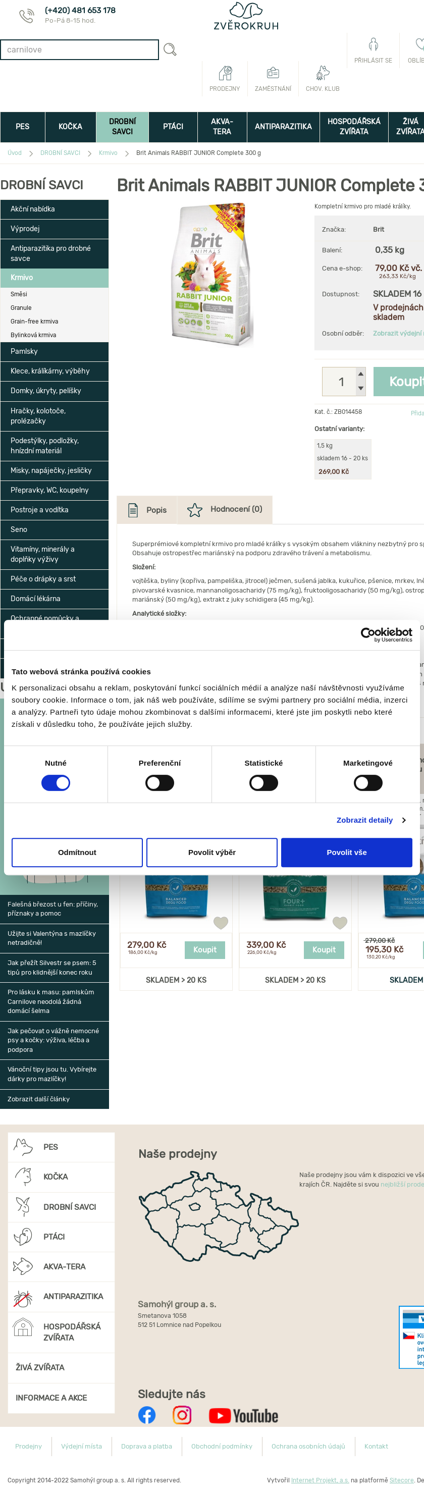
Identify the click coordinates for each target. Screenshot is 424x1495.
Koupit (205, 949)
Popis (156, 510)
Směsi (19, 294)
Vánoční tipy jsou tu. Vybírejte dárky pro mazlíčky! (52, 1074)
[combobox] (79, 49)
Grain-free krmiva (34, 321)
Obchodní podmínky (221, 1446)
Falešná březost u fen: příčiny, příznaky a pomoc (53, 909)
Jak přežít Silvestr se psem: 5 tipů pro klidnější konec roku (52, 967)
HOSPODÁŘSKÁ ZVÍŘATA (354, 127)
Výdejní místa (81, 1446)
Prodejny (224, 78)
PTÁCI (173, 127)
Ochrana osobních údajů (308, 1446)
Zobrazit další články (39, 1099)
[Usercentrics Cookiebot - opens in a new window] (368, 635)
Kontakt (376, 1446)
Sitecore (402, 1480)
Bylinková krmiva (33, 335)
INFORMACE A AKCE (51, 1398)
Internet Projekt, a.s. (320, 1480)
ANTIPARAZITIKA (283, 127)
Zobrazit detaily (365, 820)
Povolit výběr (212, 852)
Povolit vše (347, 852)
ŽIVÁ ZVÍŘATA (40, 1367)
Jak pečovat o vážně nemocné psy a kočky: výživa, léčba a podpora (53, 1040)
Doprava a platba (146, 1446)
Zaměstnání (273, 78)
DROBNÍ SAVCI (122, 127)
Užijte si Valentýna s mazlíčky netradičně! (52, 938)
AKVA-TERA (222, 127)
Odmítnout (77, 852)
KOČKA (70, 127)
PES (22, 127)
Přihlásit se (373, 50)
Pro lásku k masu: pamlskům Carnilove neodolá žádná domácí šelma (51, 1001)
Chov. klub (323, 78)
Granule (21, 307)
